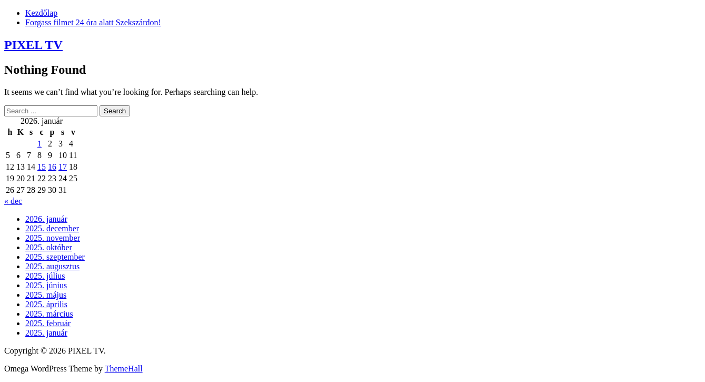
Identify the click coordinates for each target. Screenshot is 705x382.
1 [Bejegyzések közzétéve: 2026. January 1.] (39, 143)
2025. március (49, 313)
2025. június (46, 285)
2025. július (45, 275)
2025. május (45, 294)
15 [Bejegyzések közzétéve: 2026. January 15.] (41, 166)
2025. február (48, 323)
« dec (13, 201)
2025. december (52, 228)
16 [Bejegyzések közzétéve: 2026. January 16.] (52, 166)
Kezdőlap (41, 12)
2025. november (52, 237)
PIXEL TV (33, 45)
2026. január (46, 218)
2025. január (46, 332)
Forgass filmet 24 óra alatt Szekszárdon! (93, 22)
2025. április (46, 304)
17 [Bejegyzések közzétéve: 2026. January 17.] (62, 166)
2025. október (48, 247)
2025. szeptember (55, 256)
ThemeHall (124, 368)
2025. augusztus (52, 266)
